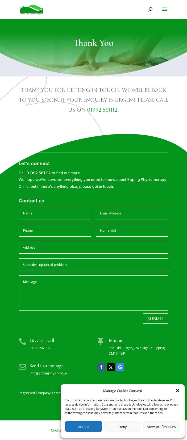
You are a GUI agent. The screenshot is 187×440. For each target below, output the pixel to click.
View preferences (161, 426)
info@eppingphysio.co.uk (48, 373)
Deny (122, 426)
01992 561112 (102, 110)
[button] (177, 390)
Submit (155, 318)
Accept (83, 426)
